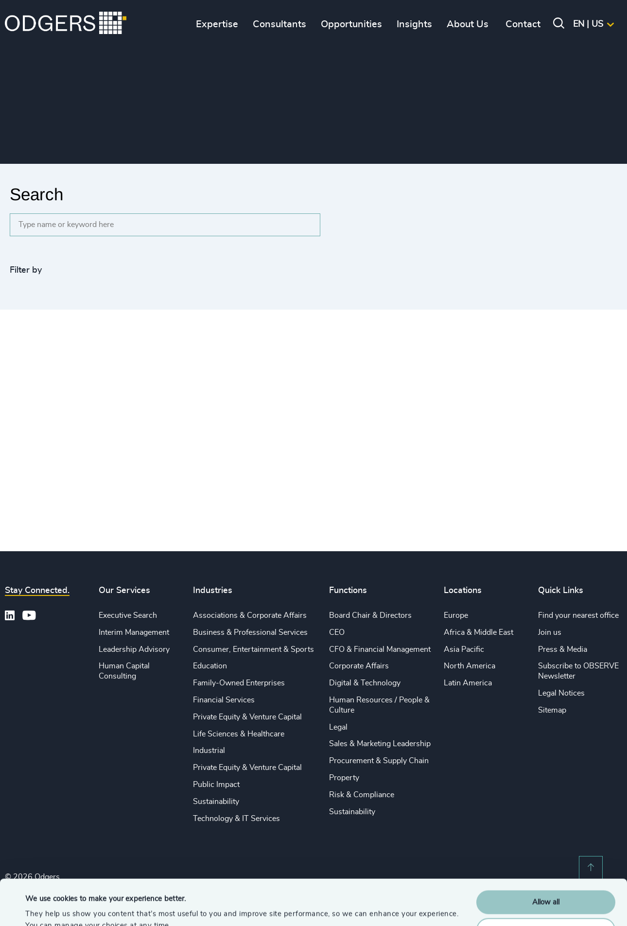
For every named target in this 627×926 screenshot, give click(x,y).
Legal (338, 727)
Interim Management (134, 632)
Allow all (545, 856)
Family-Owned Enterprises (239, 683)
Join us (549, 632)
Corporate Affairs (359, 666)
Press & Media (562, 649)
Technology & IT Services (236, 818)
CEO (337, 632)
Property (344, 778)
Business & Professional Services (250, 632)
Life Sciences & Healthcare (238, 734)
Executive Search (128, 615)
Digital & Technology (365, 683)
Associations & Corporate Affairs (250, 615)
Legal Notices (561, 693)
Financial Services (224, 700)
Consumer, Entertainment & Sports (253, 649)
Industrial (209, 750)
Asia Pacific (464, 649)
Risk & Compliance (361, 795)
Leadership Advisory (134, 649)
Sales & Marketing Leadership (380, 744)
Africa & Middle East (478, 632)
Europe (456, 615)
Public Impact (216, 784)
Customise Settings (546, 884)
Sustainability (216, 801)
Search (36, 194)
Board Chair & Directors (370, 615)
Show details (46, 906)
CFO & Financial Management (380, 649)
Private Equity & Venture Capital (247, 717)
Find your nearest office (578, 615)
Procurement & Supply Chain (379, 761)
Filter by (26, 270)
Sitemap (552, 710)
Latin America (468, 683)
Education (210, 666)
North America (469, 666)
